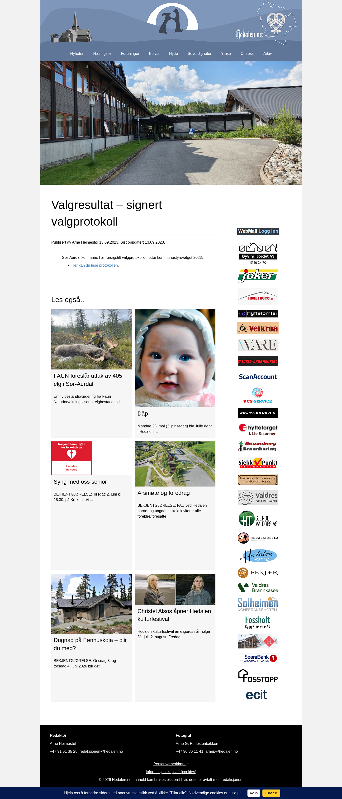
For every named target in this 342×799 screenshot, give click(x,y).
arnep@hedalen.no (221, 751)
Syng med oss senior (80, 481)
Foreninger (130, 54)
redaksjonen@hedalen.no (101, 751)
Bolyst (154, 54)
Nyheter (76, 54)
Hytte (173, 54)
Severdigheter (199, 54)
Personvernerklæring (171, 764)
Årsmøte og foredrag (164, 493)
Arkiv (267, 54)
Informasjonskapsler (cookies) (171, 772)
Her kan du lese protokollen (94, 265)
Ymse (226, 54)
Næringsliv (102, 54)
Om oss (247, 54)
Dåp (143, 413)
